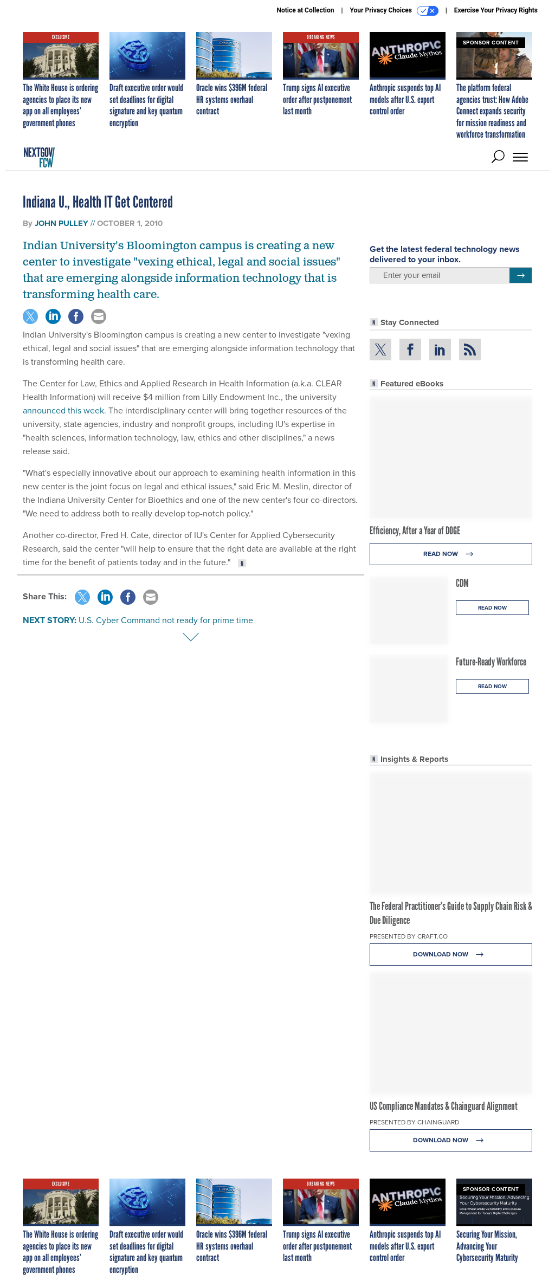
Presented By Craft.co (409, 936)
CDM (462, 583)
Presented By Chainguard (414, 1122)
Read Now (451, 554)
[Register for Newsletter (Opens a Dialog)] (520, 275)
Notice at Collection (305, 10)
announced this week (63, 410)
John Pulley (61, 223)
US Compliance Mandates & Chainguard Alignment (444, 1105)
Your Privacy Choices (394, 11)
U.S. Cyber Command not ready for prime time (166, 620)
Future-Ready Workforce (491, 661)
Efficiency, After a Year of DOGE (415, 530)
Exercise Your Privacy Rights (496, 10)
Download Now (451, 954)
